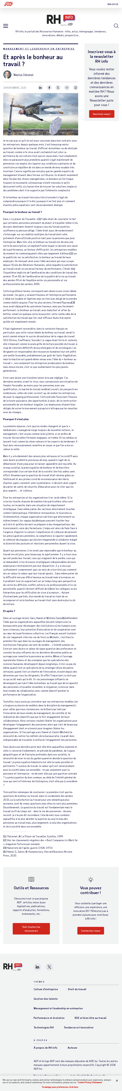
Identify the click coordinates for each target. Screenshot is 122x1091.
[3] (73, 302)
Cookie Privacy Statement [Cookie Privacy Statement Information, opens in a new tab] (90, 1082)
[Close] (116, 1080)
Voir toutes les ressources (31, 928)
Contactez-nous (90, 930)
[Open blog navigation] (5, 26)
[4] (64, 617)
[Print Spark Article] (75, 87)
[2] (71, 253)
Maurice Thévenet (24, 74)
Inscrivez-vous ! (102, 113)
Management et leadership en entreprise (39, 48)
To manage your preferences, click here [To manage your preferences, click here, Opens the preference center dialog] (60, 1087)
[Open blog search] (116, 26)
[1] (39, 218)
